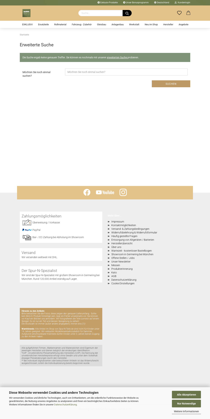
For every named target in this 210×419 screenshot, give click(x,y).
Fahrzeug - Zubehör (82, 24)
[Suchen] (127, 13)
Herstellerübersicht (122, 243)
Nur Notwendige (186, 403)
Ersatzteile (43, 24)
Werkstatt (134, 24)
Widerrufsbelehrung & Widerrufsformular (134, 232)
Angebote (183, 24)
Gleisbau (101, 24)
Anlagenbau (118, 24)
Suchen (171, 83)
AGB (113, 276)
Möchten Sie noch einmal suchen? (36, 74)
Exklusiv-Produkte (108, 2)
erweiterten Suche (117, 57)
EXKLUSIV (27, 24)
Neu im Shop (151, 24)
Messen (115, 265)
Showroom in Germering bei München (132, 254)
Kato (114, 272)
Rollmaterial (60, 24)
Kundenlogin (182, 2)
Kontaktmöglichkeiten (123, 225)
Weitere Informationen (186, 411)
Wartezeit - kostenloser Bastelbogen (131, 250)
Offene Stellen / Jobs (123, 257)
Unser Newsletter (121, 261)
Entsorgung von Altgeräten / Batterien (132, 239)
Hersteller (168, 24)
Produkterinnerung (122, 268)
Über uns (116, 247)
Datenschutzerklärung (65, 404)
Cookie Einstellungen (123, 283)
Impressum (117, 221)
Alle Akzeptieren (186, 394)
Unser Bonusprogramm (136, 2)
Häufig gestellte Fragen (124, 236)
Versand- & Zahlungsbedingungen (130, 228)
